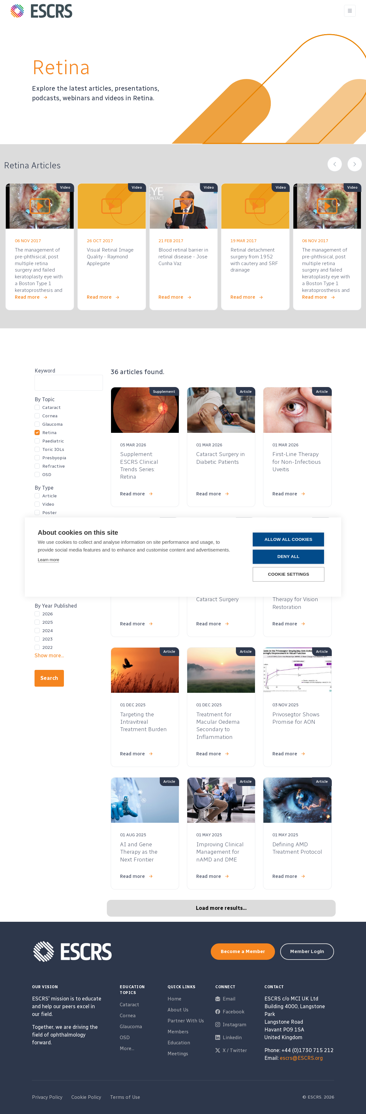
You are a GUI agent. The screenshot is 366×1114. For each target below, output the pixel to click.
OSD (46, 474)
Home (174, 999)
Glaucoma (52, 424)
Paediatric (53, 441)
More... (127, 1048)
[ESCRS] (41, 11)
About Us (178, 1010)
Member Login (307, 951)
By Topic (45, 399)
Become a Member (243, 951)
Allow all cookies (289, 539)
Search (49, 678)
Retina (49, 432)
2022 (47, 647)
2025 (47, 622)
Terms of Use (125, 1097)
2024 (47, 630)
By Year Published (56, 606)
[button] (334, 164)
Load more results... (221, 908)
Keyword (45, 371)
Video (48, 504)
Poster (49, 512)
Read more (27, 297)
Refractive (53, 466)
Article (49, 496)
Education (179, 1043)
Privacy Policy (47, 1097)
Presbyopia (54, 458)
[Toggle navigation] (350, 11)
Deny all (289, 556)
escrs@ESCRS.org (301, 1058)
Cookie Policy (86, 1097)
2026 (47, 614)
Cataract (51, 407)
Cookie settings (289, 574)
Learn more (48, 560)
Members (178, 1032)
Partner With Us (186, 1021)
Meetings (178, 1054)
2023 (47, 639)
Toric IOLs (53, 449)
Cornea (49, 416)
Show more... (49, 655)
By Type (44, 488)
